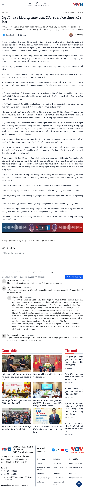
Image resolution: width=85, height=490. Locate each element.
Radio (30, 4)
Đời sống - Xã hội (75, 463)
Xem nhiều (73, 459)
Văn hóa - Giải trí (75, 467)
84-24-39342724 (10, 474)
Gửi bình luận (74, 277)
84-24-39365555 (10, 471)
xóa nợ (52, 241)
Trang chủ (41, 459)
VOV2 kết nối (58, 478)
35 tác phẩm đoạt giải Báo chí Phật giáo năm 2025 (74, 391)
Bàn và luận (57, 463)
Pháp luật (5, 12)
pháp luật (12, 241)
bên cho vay (34, 241)
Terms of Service (45, 272)
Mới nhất (56, 459)
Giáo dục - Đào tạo (60, 467)
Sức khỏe (72, 474)
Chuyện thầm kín (75, 478)
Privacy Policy (33, 272)
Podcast (37, 4)
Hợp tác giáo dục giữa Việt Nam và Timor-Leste (74, 376)
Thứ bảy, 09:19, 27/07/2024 (73, 12)
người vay (22, 241)
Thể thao (40, 474)
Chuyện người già (43, 478)
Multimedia (45, 4)
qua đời (44, 241)
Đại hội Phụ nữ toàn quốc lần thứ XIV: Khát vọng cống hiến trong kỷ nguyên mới (74, 408)
